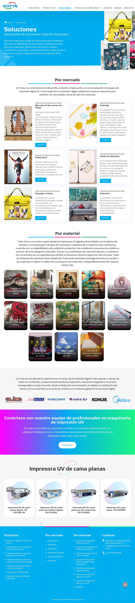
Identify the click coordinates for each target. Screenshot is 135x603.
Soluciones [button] (65, 8)
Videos (117, 8)
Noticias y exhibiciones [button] (87, 8)
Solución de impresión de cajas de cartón (40, 353)
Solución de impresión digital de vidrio (15, 291)
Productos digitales (113, 155)
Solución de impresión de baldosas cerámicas (41, 291)
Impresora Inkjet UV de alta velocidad (18, 577)
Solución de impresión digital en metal (41, 322)
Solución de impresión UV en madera (67, 322)
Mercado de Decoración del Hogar (49, 105)
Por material (67, 233)
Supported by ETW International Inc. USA (68, 599)
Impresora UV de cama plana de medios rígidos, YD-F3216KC (51, 510)
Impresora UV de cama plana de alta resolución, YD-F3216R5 (83, 510)
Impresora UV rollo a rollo (17, 572)
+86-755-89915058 (113, 553)
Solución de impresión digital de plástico (66, 353)
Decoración (52, 541)
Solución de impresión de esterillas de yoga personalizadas (119, 321)
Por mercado (67, 79)
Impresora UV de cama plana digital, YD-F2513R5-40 (19, 510)
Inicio (8, 22)
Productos (11, 535)
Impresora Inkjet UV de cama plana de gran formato (19, 554)
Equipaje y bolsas (49, 192)
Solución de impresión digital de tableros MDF (92, 353)
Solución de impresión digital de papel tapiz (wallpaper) (93, 290)
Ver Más (40, 145)
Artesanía (113, 192)
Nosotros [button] (33, 8)
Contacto (128, 8)
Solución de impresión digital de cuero (119, 291)
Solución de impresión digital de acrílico (15, 322)
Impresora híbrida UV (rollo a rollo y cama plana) (19, 567)
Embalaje (113, 104)
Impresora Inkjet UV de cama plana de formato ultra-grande (19, 561)
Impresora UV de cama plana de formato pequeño (19, 548)
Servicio (107, 8)
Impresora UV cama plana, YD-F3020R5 (116, 508)
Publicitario (49, 156)
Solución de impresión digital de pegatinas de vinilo (93, 322)
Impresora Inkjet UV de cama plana (19, 542)
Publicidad (52, 549)
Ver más (79, 587)
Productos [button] (49, 8)
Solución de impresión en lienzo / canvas (67, 291)
